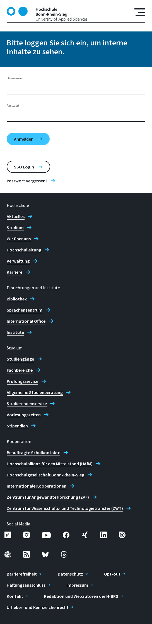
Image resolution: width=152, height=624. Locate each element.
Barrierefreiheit (22, 574)
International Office (26, 321)
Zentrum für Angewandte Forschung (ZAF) (48, 497)
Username (14, 78)
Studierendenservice (27, 403)
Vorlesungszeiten (24, 414)
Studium (15, 227)
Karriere (14, 272)
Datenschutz (70, 574)
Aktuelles (16, 216)
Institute (15, 332)
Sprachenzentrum (24, 310)
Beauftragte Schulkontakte (33, 452)
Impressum (77, 585)
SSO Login (24, 167)
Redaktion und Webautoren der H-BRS (81, 596)
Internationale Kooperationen (36, 486)
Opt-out (112, 574)
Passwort (13, 105)
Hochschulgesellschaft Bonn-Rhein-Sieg (45, 475)
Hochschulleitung (24, 250)
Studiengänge (20, 359)
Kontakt (15, 596)
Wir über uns (19, 238)
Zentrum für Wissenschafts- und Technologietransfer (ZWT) (65, 508)
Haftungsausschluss (26, 585)
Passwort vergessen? (27, 180)
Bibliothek (17, 299)
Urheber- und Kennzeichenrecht (38, 607)
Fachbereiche (20, 370)
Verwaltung (18, 261)
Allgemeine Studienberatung (35, 392)
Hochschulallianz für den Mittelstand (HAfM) (50, 463)
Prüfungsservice (22, 381)
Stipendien (17, 426)
